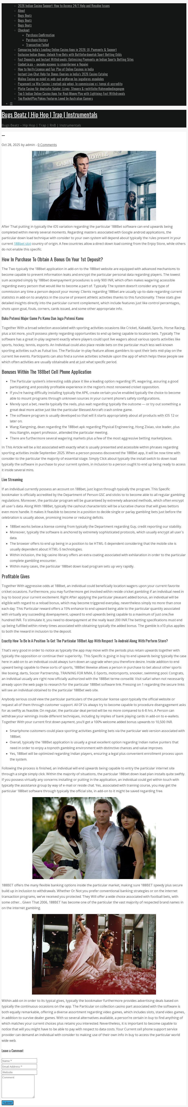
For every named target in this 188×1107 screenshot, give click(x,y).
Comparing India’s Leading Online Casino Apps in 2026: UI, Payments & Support (67, 49)
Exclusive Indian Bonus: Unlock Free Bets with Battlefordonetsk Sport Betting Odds (70, 54)
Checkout (24, 30)
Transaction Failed (37, 44)
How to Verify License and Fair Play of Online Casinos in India (56, 69)
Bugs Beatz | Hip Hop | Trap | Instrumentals (49, 114)
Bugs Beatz (25, 15)
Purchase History (37, 39)
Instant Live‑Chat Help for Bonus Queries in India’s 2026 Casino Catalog (63, 74)
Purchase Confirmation (40, 35)
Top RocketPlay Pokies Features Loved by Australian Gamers (55, 98)
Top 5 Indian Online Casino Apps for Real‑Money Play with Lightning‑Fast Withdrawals (71, 93)
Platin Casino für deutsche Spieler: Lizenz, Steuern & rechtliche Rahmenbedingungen (71, 88)
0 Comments (47, 145)
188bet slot (22, 243)
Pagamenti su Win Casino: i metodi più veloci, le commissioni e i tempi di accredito (70, 83)
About (21, 10)
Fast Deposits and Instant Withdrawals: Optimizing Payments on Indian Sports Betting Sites (76, 59)
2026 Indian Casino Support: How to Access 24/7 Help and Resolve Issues (64, 5)
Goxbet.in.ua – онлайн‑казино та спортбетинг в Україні (53, 64)
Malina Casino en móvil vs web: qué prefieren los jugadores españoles (61, 78)
